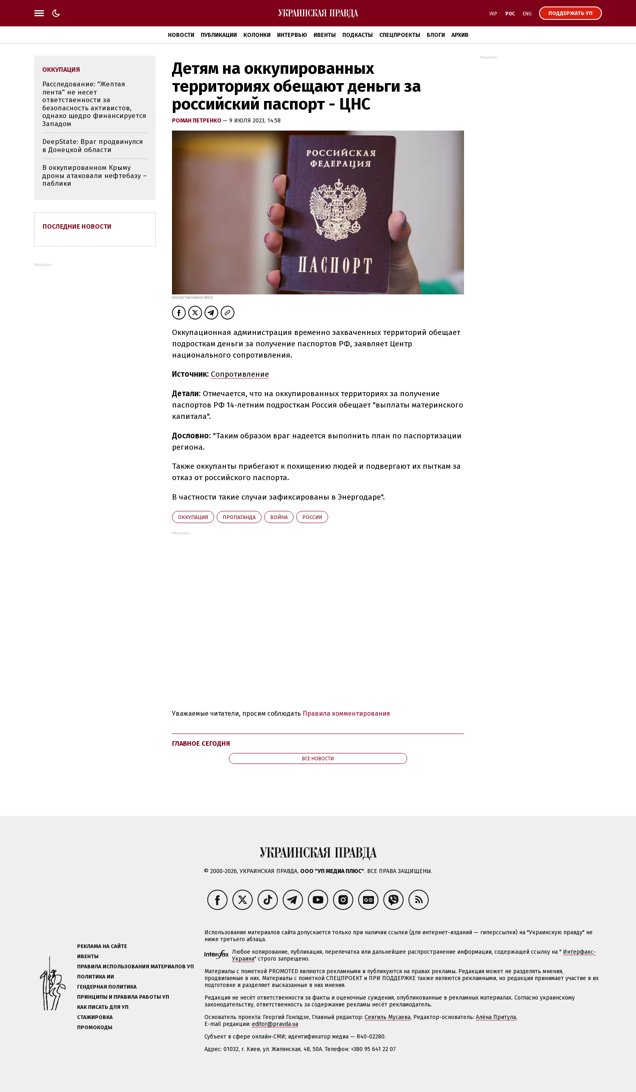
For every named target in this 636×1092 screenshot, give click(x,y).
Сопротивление (240, 374)
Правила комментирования (346, 713)
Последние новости (77, 226)
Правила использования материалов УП (135, 966)
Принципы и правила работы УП (123, 997)
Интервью (292, 35)
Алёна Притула (496, 1017)
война (279, 517)
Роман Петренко (197, 120)
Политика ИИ (95, 977)
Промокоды (94, 1027)
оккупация (193, 517)
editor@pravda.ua (275, 1024)
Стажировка (95, 1017)
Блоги (436, 35)
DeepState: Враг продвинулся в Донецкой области (92, 145)
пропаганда (239, 517)
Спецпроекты (399, 35)
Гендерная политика (107, 987)
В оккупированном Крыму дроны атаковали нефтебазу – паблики (94, 175)
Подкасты (357, 35)
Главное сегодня (201, 743)
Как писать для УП (103, 1007)
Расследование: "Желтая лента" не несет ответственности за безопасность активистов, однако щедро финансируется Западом (94, 104)
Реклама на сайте (102, 946)
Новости (181, 35)
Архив (459, 35)
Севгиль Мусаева (387, 1017)
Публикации (219, 35)
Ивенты (325, 35)
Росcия (312, 517)
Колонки (257, 35)
